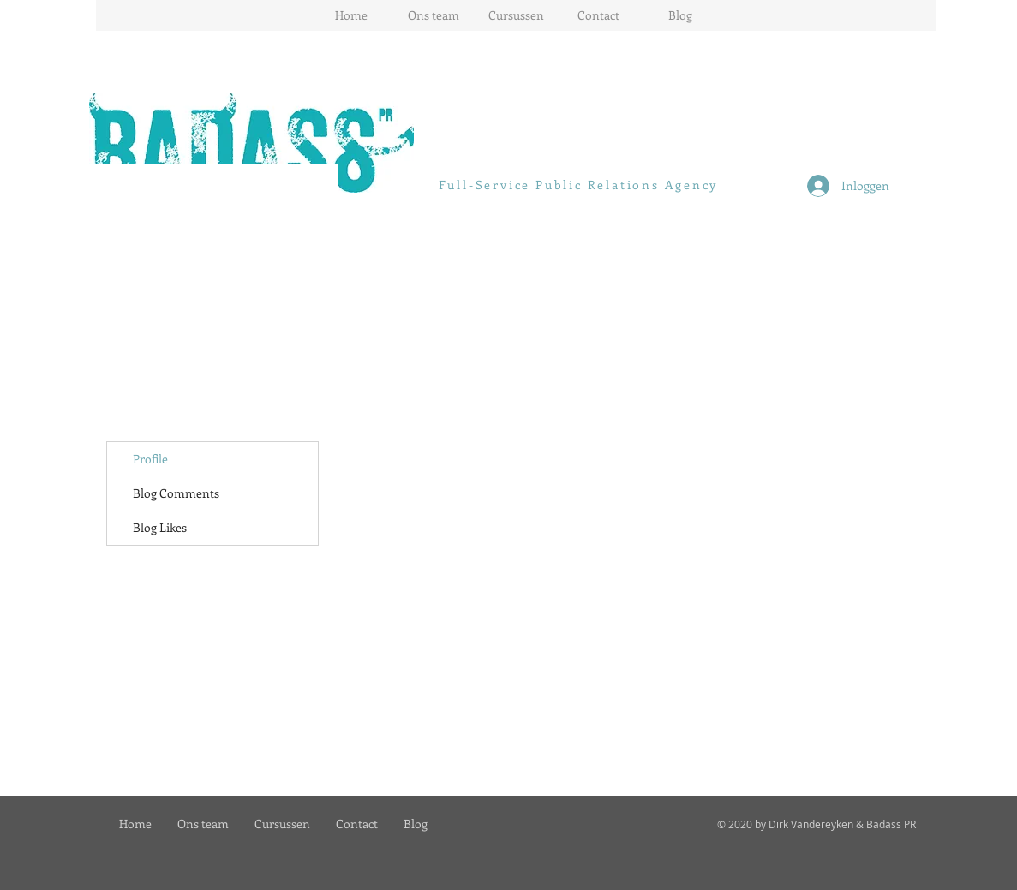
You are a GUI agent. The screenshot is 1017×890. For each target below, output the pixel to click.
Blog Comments (176, 493)
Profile (150, 459)
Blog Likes (160, 527)
